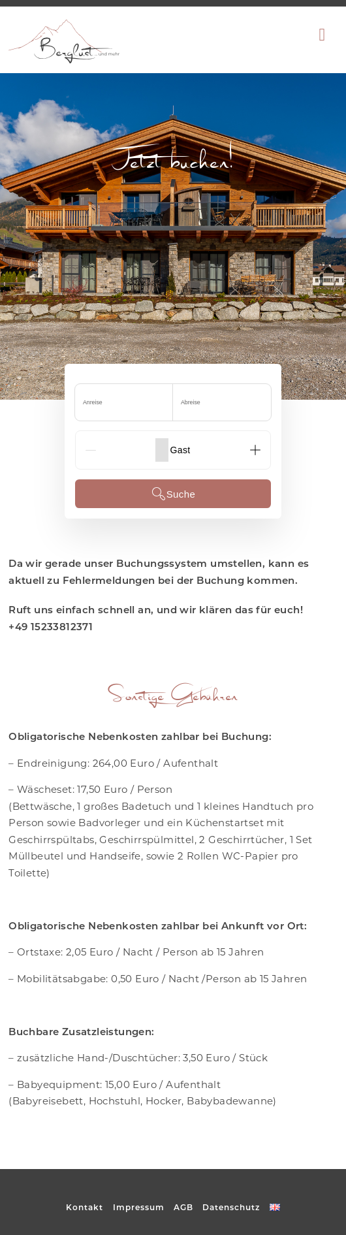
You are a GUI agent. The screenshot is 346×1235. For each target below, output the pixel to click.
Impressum (139, 1207)
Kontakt (84, 1207)
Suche (173, 494)
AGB (183, 1207)
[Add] (255, 450)
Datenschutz (231, 1207)
